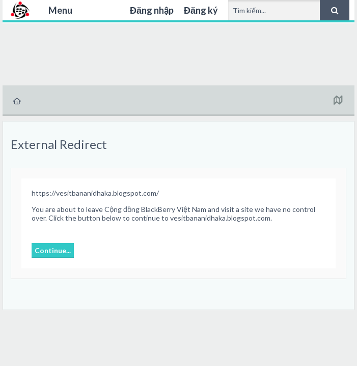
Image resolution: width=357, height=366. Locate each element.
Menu (60, 10)
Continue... (53, 250)
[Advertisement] (178, 52)
